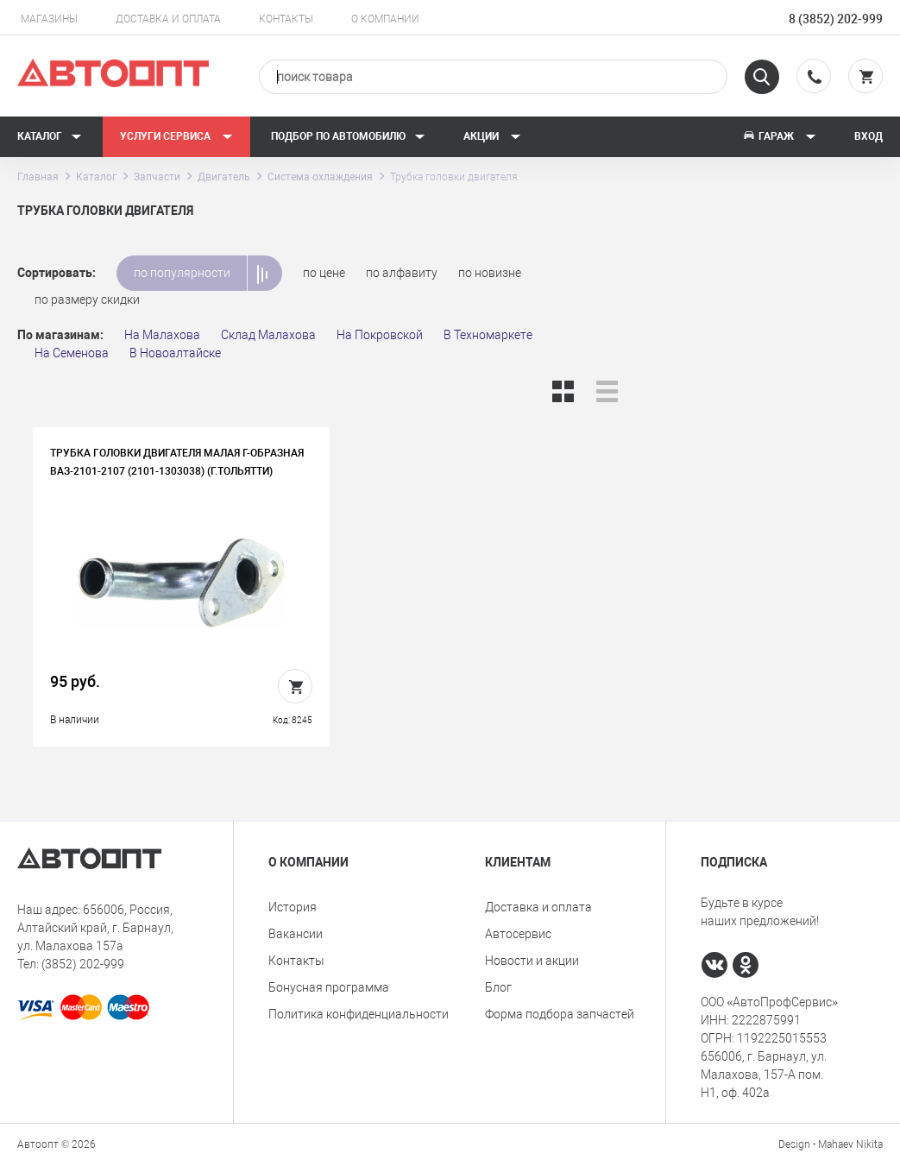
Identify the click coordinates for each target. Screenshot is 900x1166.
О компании (385, 19)
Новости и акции (532, 960)
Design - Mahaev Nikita (830, 1144)
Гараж (779, 136)
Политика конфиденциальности (358, 1014)
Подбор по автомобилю (348, 136)
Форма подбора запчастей (559, 1014)
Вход (868, 136)
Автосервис (518, 934)
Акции (492, 136)
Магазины (49, 19)
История (292, 907)
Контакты (286, 19)
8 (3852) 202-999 (836, 19)
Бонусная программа (328, 987)
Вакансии (295, 934)
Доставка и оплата (168, 19)
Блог (498, 987)
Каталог (49, 136)
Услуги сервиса (176, 136)
